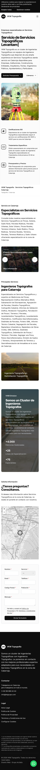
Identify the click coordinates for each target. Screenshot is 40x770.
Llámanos (31, 75)
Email (7, 578)
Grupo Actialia (17, 762)
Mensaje (8, 597)
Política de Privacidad (9, 715)
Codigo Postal (10, 588)
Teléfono (25, 578)
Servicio (24, 569)
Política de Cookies (8, 711)
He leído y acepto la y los (21, 611)
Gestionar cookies (23, 10)
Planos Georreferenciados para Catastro (17, 253)
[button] (34, 259)
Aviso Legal (5, 708)
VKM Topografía (11, 16)
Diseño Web (5, 762)
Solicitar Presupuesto (12, 75)
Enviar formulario (20, 618)
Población (25, 588)
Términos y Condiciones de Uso (13, 718)
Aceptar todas (6, 10)
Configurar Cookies (8, 722)
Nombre (8, 569)
